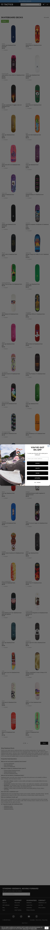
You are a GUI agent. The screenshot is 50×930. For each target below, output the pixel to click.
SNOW (37, 473)
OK (46, 928)
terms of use (26, 928)
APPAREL (37, 478)
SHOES (37, 463)
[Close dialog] (48, 446)
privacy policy (34, 928)
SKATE (37, 468)
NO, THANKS (37, 482)
